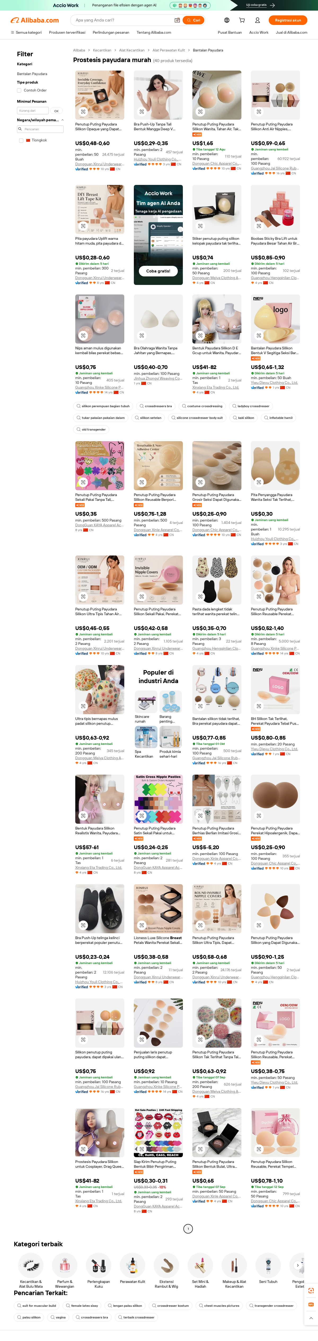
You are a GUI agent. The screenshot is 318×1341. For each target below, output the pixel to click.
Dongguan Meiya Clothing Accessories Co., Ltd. (216, 278)
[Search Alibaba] (123, 20)
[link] (311, 1290)
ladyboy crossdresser (251, 406)
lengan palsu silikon (125, 1306)
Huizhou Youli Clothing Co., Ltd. (158, 159)
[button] (177, 20)
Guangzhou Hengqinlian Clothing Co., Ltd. (275, 278)
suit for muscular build (36, 1306)
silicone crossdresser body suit (197, 418)
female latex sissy (82, 1306)
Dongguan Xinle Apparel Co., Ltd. (158, 530)
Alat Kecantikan (132, 50)
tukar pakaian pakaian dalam (101, 418)
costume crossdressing (202, 406)
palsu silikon (29, 1317)
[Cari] (193, 20)
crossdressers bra (156, 406)
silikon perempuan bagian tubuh (103, 406)
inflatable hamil (278, 418)
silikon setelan (148, 418)
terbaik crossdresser (136, 1317)
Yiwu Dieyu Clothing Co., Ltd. (274, 382)
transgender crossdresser (271, 1306)
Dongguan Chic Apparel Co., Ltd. (216, 163)
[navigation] (40, 640)
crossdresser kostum (170, 1306)
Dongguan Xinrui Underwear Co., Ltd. (99, 164)
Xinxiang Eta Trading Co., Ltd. (215, 387)
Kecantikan (102, 50)
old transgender (91, 429)
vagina (58, 1317)
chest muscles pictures (219, 1306)
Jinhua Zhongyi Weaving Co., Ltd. (158, 378)
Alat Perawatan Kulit (169, 50)
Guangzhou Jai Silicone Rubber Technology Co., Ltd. (275, 168)
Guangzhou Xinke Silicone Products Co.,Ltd (99, 387)
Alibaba (79, 50)
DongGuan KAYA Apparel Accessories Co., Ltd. (99, 525)
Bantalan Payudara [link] (208, 50)
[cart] (243, 21)
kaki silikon (243, 418)
